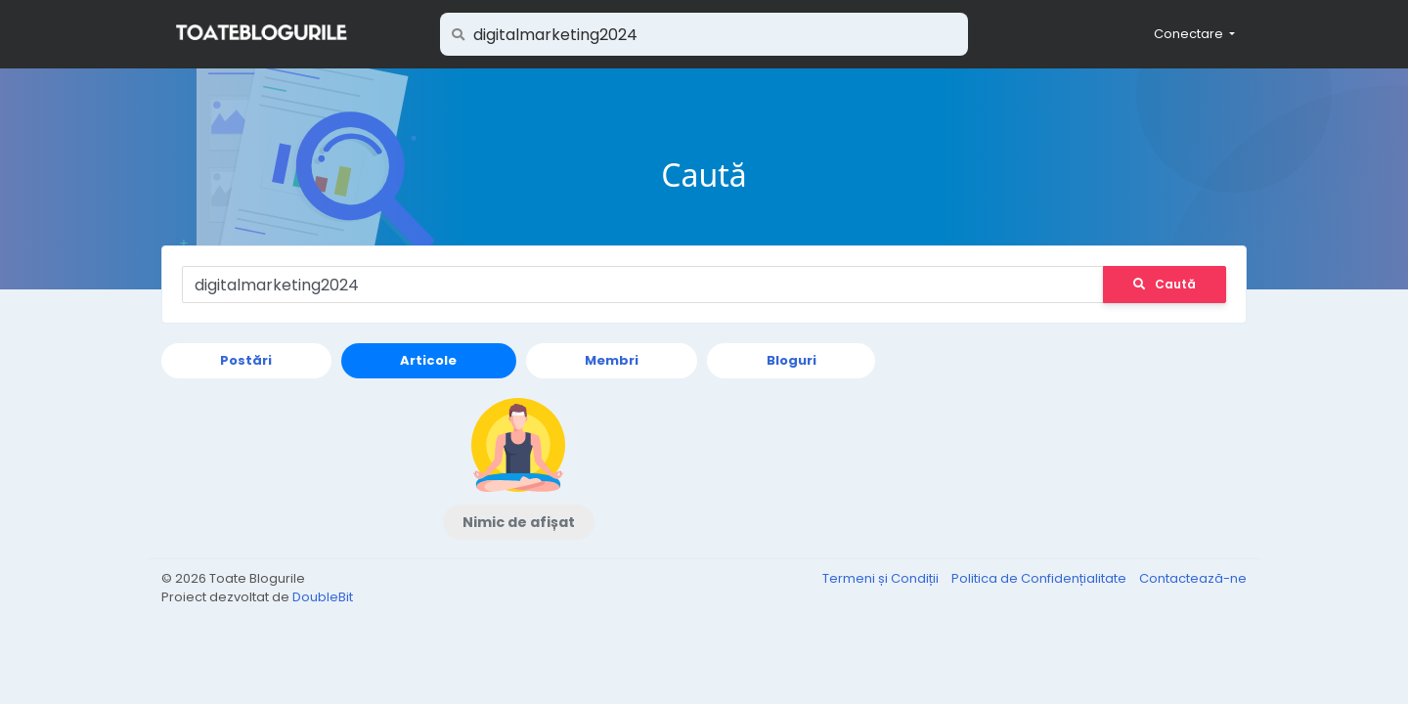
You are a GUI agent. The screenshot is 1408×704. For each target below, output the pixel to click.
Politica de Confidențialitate (1040, 578)
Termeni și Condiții (882, 578)
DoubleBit (322, 597)
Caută (1164, 284)
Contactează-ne (1193, 578)
